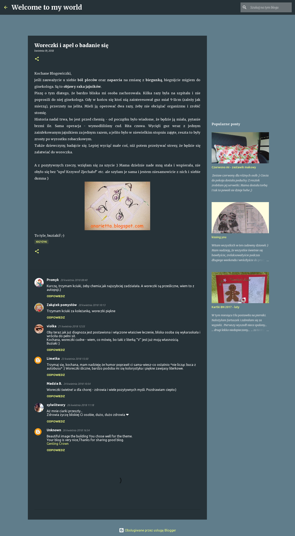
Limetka (53, 358)
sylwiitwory (56, 405)
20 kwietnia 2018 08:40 (73, 280)
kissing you (219, 237)
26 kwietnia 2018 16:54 (76, 430)
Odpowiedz (56, 296)
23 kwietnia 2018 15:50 (74, 358)
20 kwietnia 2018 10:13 (91, 305)
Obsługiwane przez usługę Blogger (147, 530)
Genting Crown (58, 443)
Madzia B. (54, 383)
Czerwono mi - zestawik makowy (234, 167)
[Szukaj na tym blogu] (270, 7)
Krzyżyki (41, 241)
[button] (36, 59)
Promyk (53, 280)
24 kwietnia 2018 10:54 (77, 383)
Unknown (54, 430)
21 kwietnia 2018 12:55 (71, 326)
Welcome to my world (46, 7)
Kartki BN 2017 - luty (225, 307)
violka (51, 326)
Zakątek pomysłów (62, 305)
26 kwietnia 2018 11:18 (80, 405)
